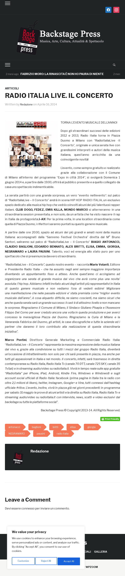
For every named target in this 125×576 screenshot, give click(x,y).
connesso (28, 508)
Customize (23, 561)
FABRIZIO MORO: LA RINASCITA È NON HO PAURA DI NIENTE (62, 74)
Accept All (69, 561)
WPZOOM (92, 566)
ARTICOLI (12, 88)
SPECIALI (85, 551)
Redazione (27, 104)
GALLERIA (100, 551)
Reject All (46, 561)
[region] (46, 548)
